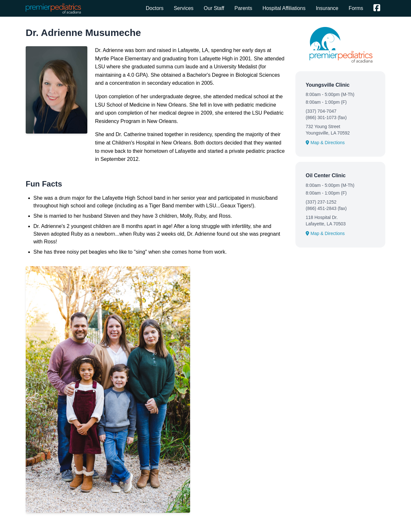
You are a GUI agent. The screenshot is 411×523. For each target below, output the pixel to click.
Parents (243, 8)
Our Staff (214, 8)
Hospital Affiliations (283, 8)
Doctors (154, 8)
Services (183, 8)
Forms (356, 8)
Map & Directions (325, 142)
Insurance (327, 8)
